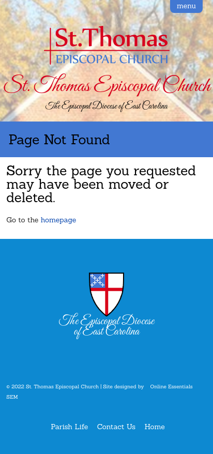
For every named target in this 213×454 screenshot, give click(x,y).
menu (186, 5)
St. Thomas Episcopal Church (106, 86)
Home (155, 426)
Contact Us (116, 426)
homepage (59, 219)
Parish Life (69, 426)
